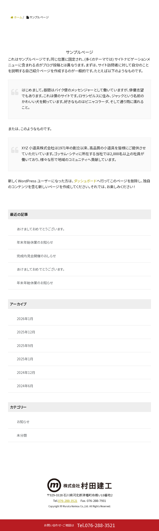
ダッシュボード (85, 180)
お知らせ (23, 421)
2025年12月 (26, 332)
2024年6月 (25, 385)
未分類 (22, 435)
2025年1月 (25, 358)
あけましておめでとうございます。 (41, 228)
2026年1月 (25, 318)
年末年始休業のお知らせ (35, 242)
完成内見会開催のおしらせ (36, 255)
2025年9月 (25, 345)
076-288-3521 (67, 500)
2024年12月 (26, 372)
